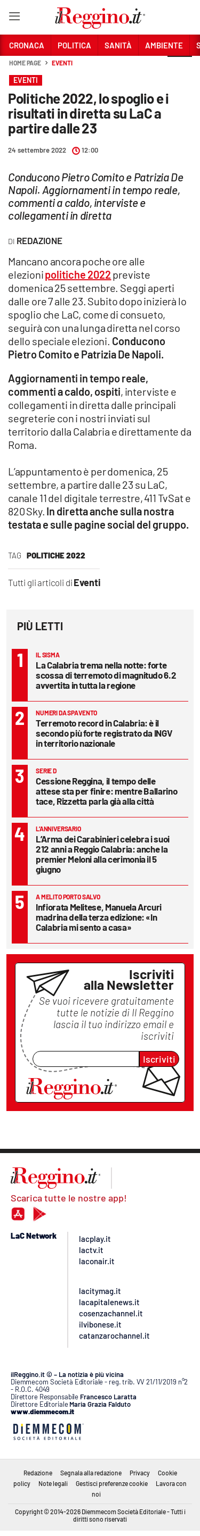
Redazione (37, 1472)
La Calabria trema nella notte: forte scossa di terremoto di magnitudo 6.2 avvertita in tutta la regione (106, 675)
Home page (25, 62)
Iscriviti (159, 1059)
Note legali (53, 1483)
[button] (179, 68)
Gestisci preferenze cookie (112, 1483)
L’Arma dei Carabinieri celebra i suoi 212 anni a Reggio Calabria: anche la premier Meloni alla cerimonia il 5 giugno (103, 853)
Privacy (140, 1472)
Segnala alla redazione (91, 1472)
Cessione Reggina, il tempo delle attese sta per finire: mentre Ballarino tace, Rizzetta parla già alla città (106, 790)
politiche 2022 (56, 555)
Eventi (62, 62)
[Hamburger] (14, 18)
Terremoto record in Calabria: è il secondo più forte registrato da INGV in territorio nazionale (104, 732)
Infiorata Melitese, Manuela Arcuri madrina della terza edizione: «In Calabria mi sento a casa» (99, 916)
